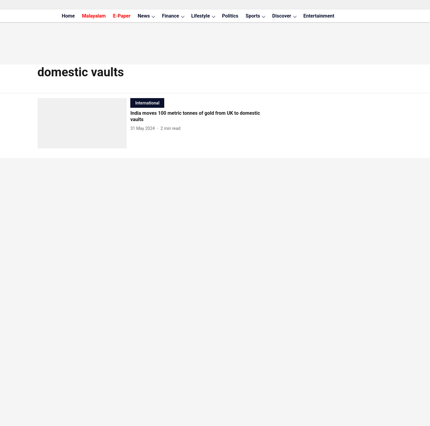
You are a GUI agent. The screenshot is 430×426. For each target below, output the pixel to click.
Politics (230, 16)
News (144, 16)
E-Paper (122, 16)
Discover (281, 16)
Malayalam (94, 16)
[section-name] (147, 103)
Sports (253, 16)
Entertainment (318, 16)
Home (68, 16)
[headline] (200, 116)
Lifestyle (200, 16)
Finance (170, 16)
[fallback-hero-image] (84, 123)
